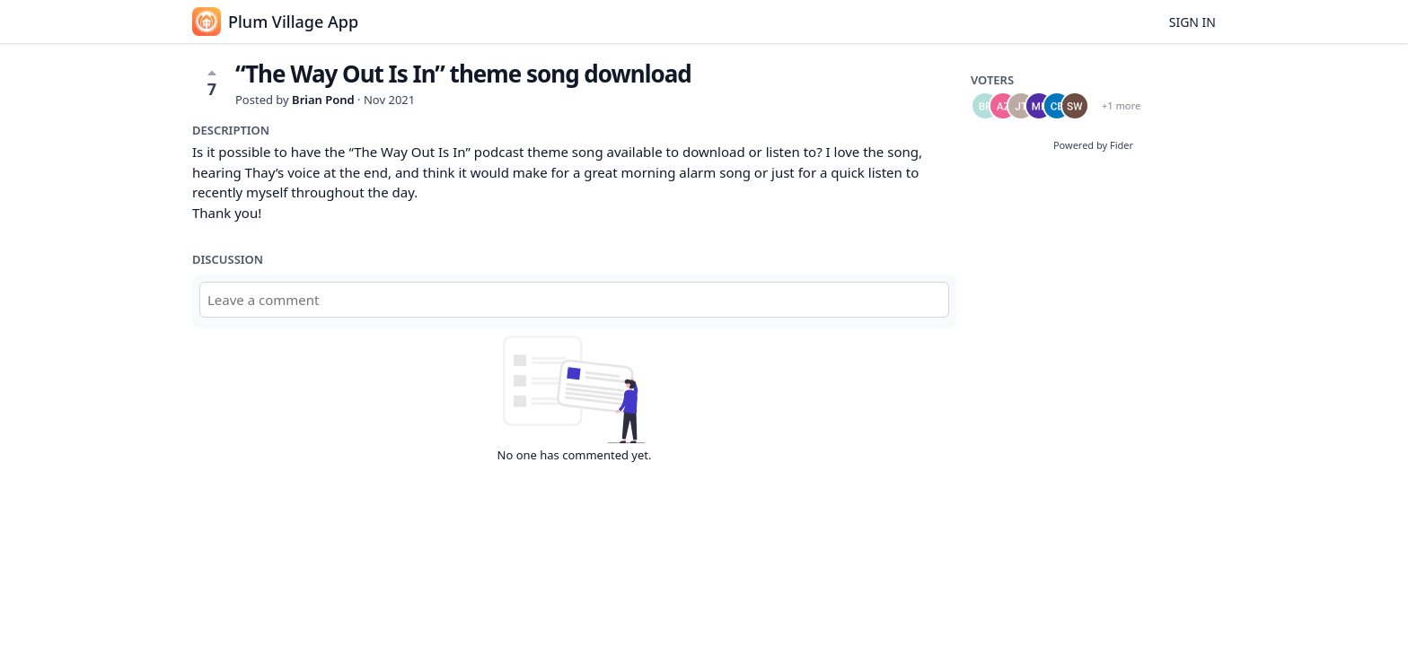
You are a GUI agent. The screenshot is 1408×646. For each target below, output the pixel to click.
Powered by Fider (1093, 145)
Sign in (1192, 22)
